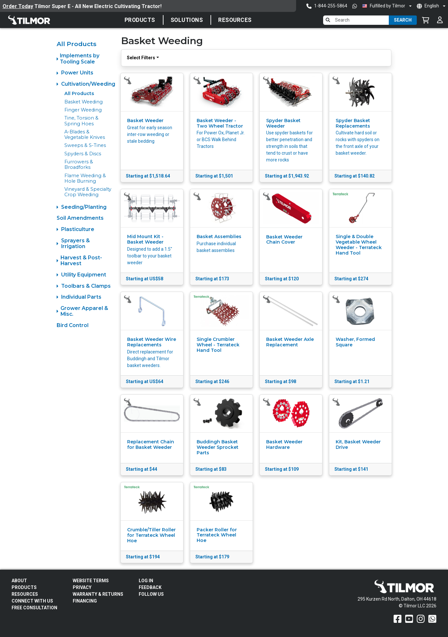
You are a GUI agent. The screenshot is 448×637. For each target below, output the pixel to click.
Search (403, 20)
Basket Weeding (83, 102)
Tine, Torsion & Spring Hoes (81, 120)
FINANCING (85, 600)
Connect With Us (32, 600)
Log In (146, 580)
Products (140, 20)
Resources (235, 20)
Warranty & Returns (98, 594)
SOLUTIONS (187, 20)
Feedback (150, 587)
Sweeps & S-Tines (85, 145)
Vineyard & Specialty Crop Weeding (87, 192)
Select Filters (141, 57)
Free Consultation (34, 607)
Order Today (18, 6)
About (19, 580)
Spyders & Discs (82, 154)
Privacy (82, 587)
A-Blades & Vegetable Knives (84, 134)
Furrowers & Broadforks (78, 164)
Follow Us (151, 594)
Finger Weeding (83, 110)
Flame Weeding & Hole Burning (85, 178)
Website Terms (91, 580)
